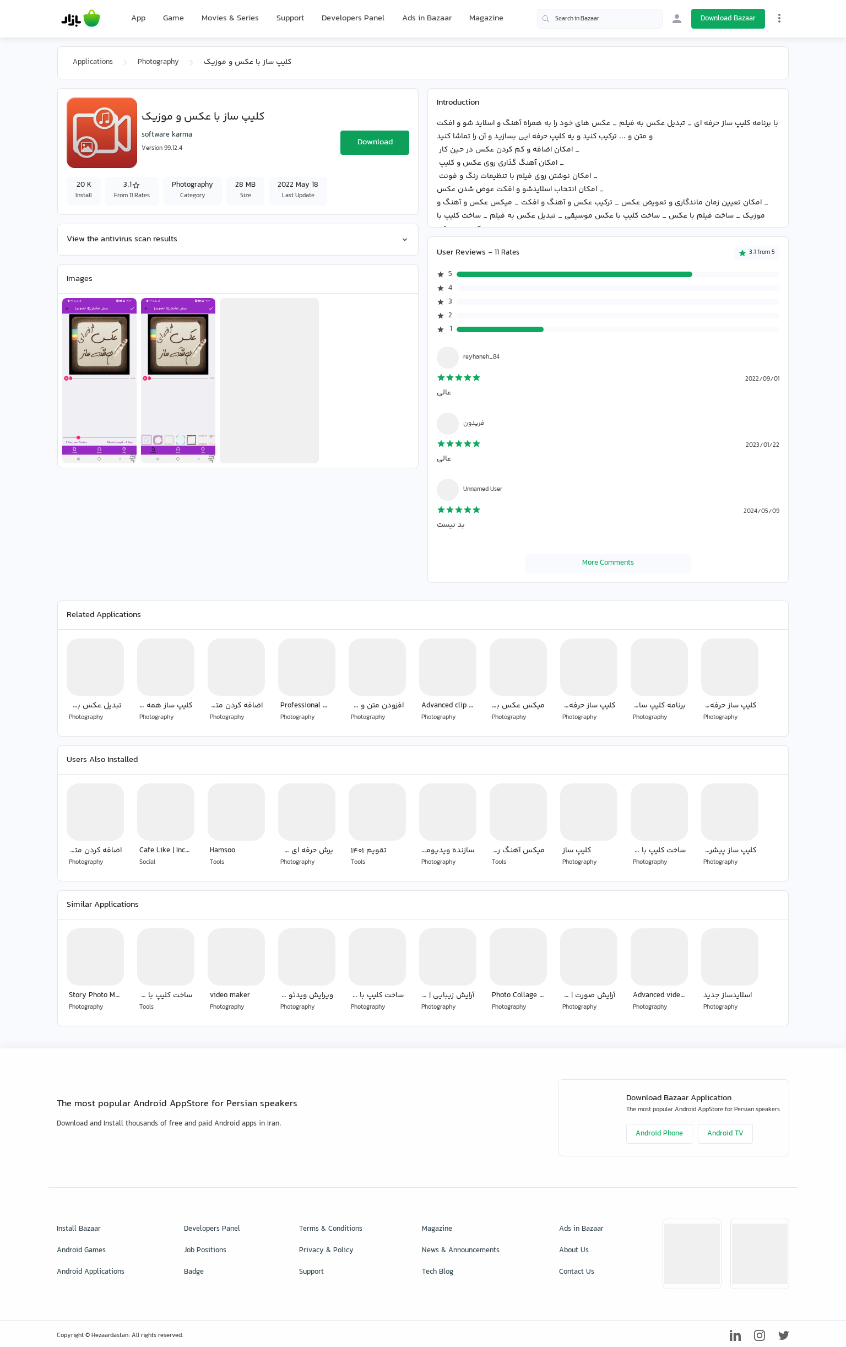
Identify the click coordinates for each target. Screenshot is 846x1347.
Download (375, 142)
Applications (93, 62)
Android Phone (659, 1134)
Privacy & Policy (326, 1251)
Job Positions (205, 1251)
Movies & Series (230, 18)
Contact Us (576, 1272)
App (138, 18)
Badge (194, 1272)
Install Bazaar (79, 1229)
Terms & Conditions (330, 1229)
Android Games (81, 1251)
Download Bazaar (728, 19)
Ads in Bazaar (427, 18)
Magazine (486, 18)
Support (290, 18)
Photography (158, 62)
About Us (574, 1251)
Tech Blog (437, 1272)
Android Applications (90, 1272)
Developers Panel (353, 18)
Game (173, 18)
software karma (167, 135)
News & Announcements (461, 1251)
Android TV (725, 1134)
